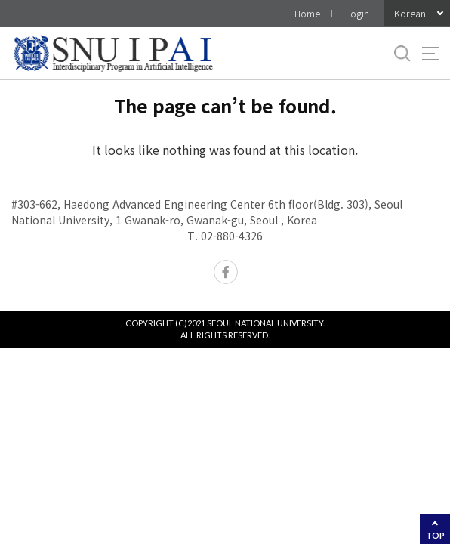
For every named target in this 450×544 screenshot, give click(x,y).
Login (357, 13)
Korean (410, 13)
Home (307, 13)
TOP (435, 535)
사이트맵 (430, 53)
